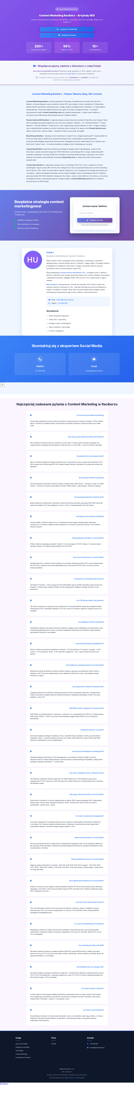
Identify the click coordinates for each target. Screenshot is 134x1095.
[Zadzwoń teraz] (4, 1094)
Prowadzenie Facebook (23, 1068)
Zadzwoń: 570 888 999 (67, 29)
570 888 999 (62, 303)
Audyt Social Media (22, 1054)
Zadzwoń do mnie (94, 220)
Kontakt (53, 1054)
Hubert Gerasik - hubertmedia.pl (75, 1088)
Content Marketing (21, 1064)
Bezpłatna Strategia (67, 35)
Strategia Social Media (22, 1057)
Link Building (19, 1061)
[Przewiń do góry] (2, 385)
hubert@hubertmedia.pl (64, 300)
